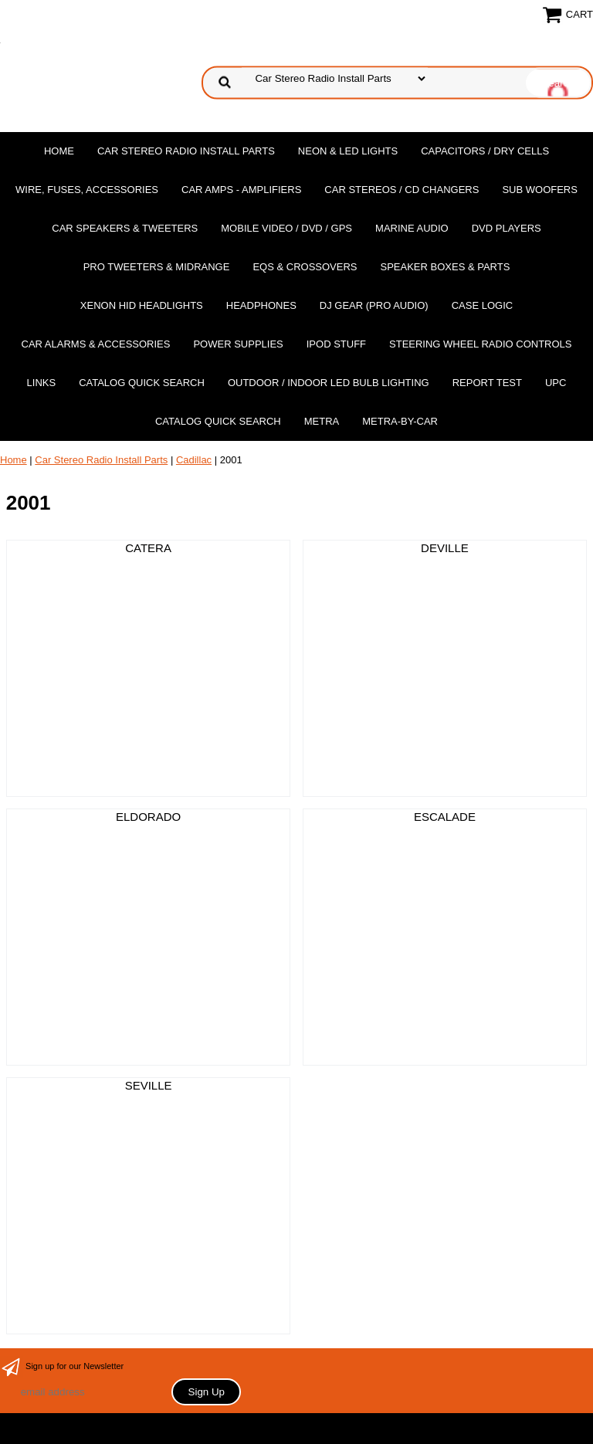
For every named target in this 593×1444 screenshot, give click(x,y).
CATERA (148, 547)
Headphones (261, 305)
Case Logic (482, 305)
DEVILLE (445, 547)
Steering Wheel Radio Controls (480, 344)
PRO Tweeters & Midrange (156, 267)
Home (59, 151)
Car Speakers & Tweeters (125, 228)
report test (487, 382)
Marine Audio (412, 228)
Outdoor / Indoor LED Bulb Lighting (328, 382)
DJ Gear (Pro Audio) (374, 305)
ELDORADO (148, 816)
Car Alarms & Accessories (96, 344)
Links (41, 382)
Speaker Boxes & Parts (445, 267)
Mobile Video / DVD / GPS (286, 228)
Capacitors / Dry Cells (485, 151)
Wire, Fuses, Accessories (86, 189)
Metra (322, 421)
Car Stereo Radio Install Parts (186, 151)
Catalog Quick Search (142, 382)
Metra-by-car (400, 421)
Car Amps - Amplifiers (241, 189)
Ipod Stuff (336, 344)
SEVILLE (148, 1085)
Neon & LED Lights (348, 151)
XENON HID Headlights (141, 305)
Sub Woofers (540, 189)
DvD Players (506, 228)
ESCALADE (445, 816)
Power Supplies (238, 344)
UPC (555, 382)
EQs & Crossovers (304, 267)
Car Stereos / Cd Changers (401, 189)
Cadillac (194, 460)
